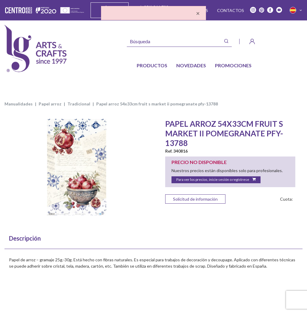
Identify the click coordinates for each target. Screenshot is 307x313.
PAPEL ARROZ (50, 103)
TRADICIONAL (78, 103)
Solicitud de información (195, 199)
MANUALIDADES (18, 103)
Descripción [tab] (25, 238)
